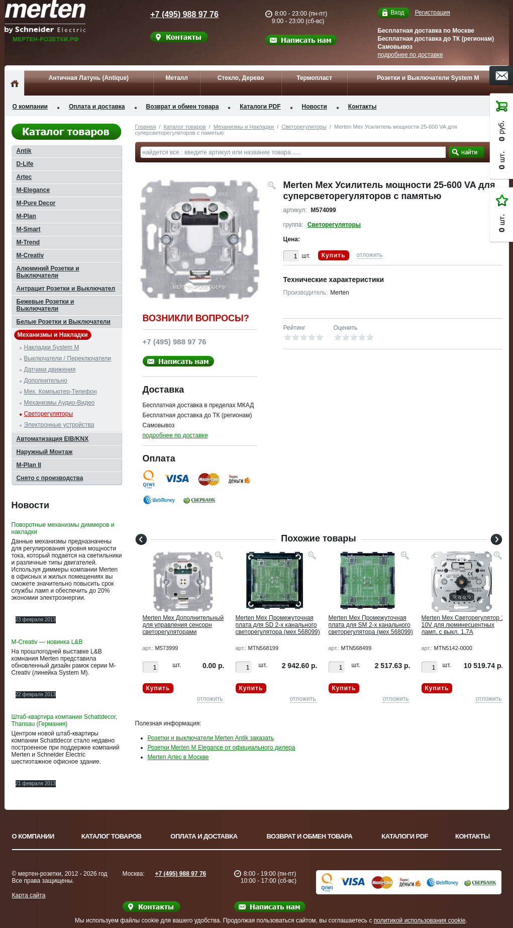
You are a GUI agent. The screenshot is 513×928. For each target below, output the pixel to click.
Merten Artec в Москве (178, 757)
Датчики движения (50, 369)
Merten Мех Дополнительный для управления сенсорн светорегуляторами (183, 624)
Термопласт (314, 77)
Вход (397, 13)
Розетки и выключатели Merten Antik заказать (211, 737)
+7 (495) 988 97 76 (175, 14)
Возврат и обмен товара (182, 106)
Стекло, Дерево (241, 77)
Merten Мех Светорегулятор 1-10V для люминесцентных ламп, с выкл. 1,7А (464, 624)
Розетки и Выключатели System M (428, 77)
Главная (145, 127)
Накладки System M (51, 347)
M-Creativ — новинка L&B (47, 641)
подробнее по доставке (410, 54)
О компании (30, 106)
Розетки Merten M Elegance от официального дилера (221, 747)
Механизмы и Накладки (244, 127)
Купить (334, 255)
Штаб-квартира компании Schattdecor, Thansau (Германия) (65, 720)
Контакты (362, 106)
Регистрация (432, 12)
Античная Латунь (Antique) (89, 77)
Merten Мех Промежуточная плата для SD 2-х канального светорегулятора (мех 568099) (278, 624)
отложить (370, 254)
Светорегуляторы (303, 127)
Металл (177, 77)
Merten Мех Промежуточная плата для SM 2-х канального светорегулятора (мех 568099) (371, 624)
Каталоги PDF (260, 106)
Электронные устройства (59, 424)
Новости (314, 106)
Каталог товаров (185, 127)
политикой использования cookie (420, 920)
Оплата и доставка (97, 106)
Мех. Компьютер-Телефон (60, 391)
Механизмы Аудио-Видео (59, 402)
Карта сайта (29, 895)
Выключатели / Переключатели (68, 358)
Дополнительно (45, 380)
